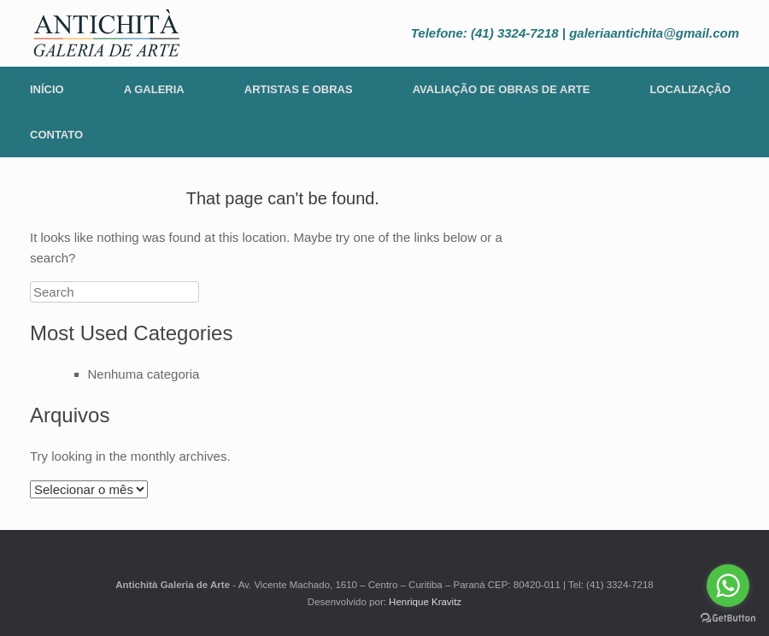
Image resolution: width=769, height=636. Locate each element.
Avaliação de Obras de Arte (501, 89)
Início (47, 89)
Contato (56, 134)
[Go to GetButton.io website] (728, 618)
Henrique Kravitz (425, 602)
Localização (690, 89)
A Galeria (154, 89)
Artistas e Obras (298, 89)
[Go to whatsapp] (728, 585)
